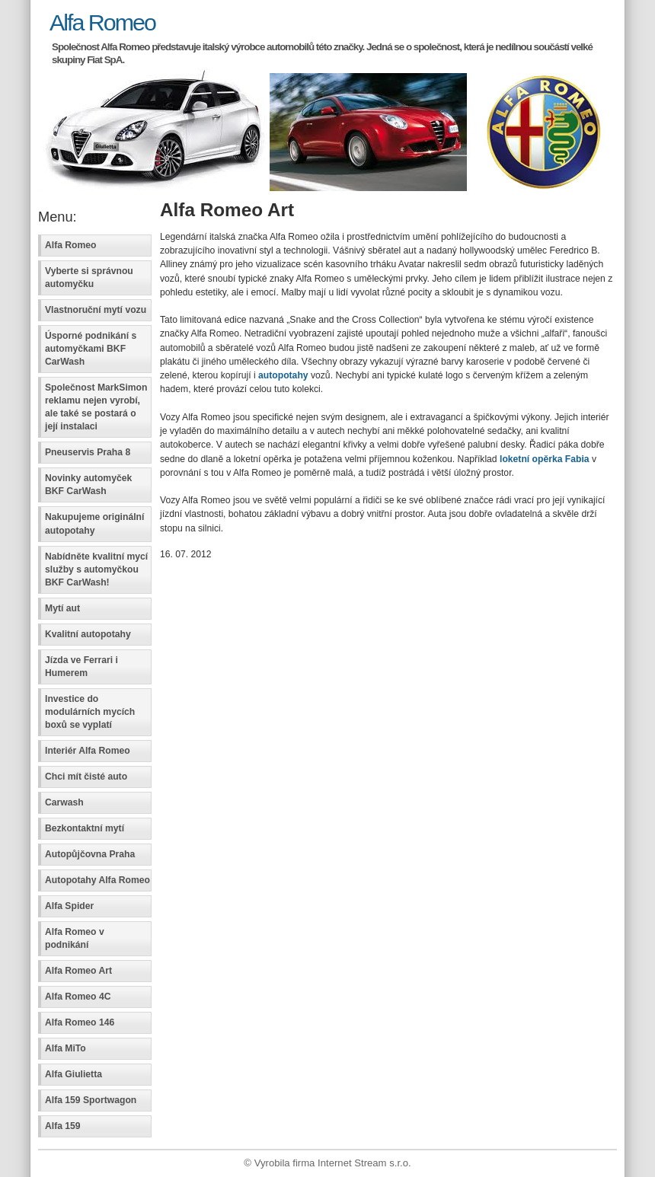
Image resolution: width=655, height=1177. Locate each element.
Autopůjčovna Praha (90, 854)
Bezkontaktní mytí (84, 828)
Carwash (64, 802)
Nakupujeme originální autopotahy (94, 523)
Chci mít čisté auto (86, 776)
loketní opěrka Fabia (545, 459)
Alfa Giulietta (73, 1074)
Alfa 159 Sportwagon (90, 1100)
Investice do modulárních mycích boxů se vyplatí (90, 712)
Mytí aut (62, 608)
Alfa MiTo (65, 1048)
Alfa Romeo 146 (79, 1022)
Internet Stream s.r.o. (364, 1163)
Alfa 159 (63, 1126)
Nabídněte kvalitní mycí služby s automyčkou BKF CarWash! (96, 569)
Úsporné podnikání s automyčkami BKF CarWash (90, 348)
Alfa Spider (69, 906)
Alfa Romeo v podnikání (74, 938)
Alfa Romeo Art (78, 970)
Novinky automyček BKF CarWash (88, 484)
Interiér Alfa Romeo (87, 750)
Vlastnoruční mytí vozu (95, 310)
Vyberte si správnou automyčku (89, 277)
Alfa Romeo (102, 22)
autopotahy (283, 375)
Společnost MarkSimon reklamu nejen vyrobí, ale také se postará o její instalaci (96, 407)
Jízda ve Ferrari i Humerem (81, 666)
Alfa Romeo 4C (77, 996)
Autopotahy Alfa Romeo (97, 880)
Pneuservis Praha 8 (87, 452)
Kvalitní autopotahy (88, 634)
